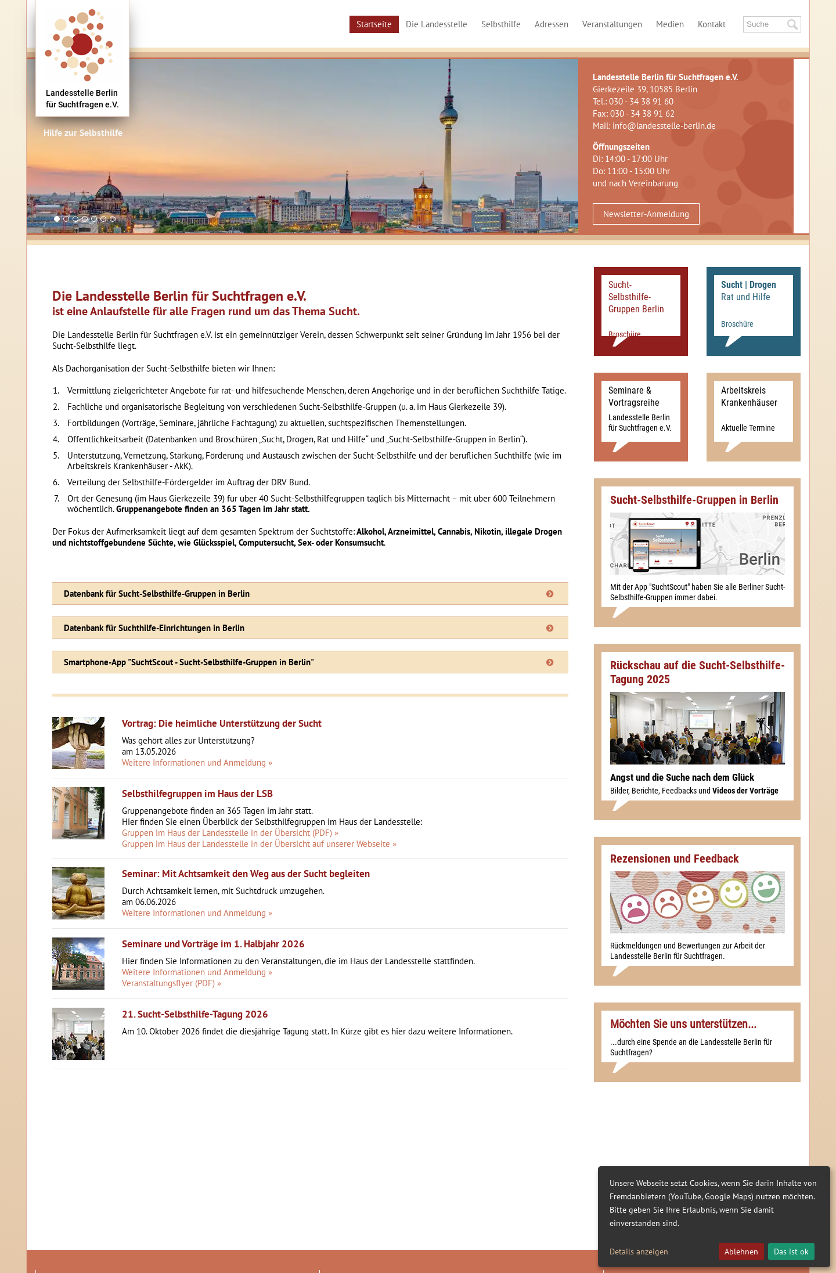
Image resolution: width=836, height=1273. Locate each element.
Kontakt (712, 24)
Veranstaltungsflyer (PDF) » (171, 983)
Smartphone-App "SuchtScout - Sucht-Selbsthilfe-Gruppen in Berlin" (189, 662)
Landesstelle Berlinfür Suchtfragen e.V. (82, 98)
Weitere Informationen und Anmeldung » (197, 762)
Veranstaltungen (612, 24)
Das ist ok (791, 1251)
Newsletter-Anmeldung (646, 213)
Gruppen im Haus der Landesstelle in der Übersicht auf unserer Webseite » (259, 843)
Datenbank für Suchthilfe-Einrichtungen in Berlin (154, 627)
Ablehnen (741, 1251)
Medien (670, 24)
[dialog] (714, 1216)
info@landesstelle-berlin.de (664, 125)
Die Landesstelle (436, 24)
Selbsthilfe (501, 24)
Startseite (374, 24)
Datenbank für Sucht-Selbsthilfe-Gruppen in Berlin (157, 593)
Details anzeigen (639, 1251)
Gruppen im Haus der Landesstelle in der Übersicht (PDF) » (230, 832)
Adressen (551, 24)
